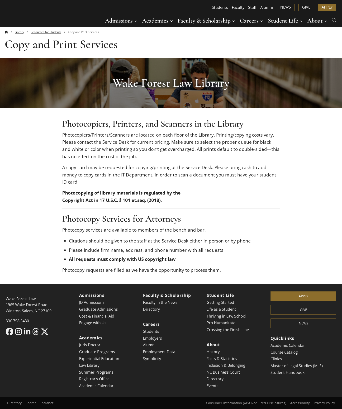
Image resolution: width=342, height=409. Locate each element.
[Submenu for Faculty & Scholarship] (234, 21)
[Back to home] (6, 32)
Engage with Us (92, 322)
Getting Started (220, 302)
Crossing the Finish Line (228, 329)
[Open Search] (334, 20)
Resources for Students (46, 32)
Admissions (119, 20)
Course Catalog (284, 352)
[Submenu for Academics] (171, 21)
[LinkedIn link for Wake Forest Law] (28, 331)
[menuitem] (10, 32)
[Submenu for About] (326, 21)
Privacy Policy (324, 403)
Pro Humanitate (221, 322)
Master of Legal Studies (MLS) (297, 365)
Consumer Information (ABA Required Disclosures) (246, 403)
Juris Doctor (89, 344)
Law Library (89, 365)
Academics (155, 20)
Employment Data (159, 351)
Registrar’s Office (94, 378)
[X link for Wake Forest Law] (44, 331)
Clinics (276, 358)
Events (212, 385)
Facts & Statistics (222, 358)
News (285, 7)
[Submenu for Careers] (262, 21)
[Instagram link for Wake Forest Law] (19, 331)
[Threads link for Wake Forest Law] (36, 331)
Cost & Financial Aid (96, 316)
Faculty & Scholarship (204, 20)
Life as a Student (221, 309)
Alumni (266, 7)
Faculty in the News (160, 302)
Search (31, 403)
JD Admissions (91, 302)
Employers (152, 338)
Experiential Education (99, 358)
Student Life (283, 20)
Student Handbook (287, 372)
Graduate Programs (97, 351)
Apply (327, 7)
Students (220, 7)
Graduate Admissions (98, 309)
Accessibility (300, 403)
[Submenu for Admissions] (136, 21)
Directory (151, 309)
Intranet (47, 403)
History (213, 351)
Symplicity (152, 358)
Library (19, 32)
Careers (249, 20)
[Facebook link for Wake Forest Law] (10, 331)
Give (306, 7)
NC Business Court (223, 372)
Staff (252, 7)
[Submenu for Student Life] (301, 21)
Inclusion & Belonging (226, 365)
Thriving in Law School (226, 316)
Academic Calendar (96, 385)
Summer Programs (96, 372)
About (315, 20)
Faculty (238, 7)
